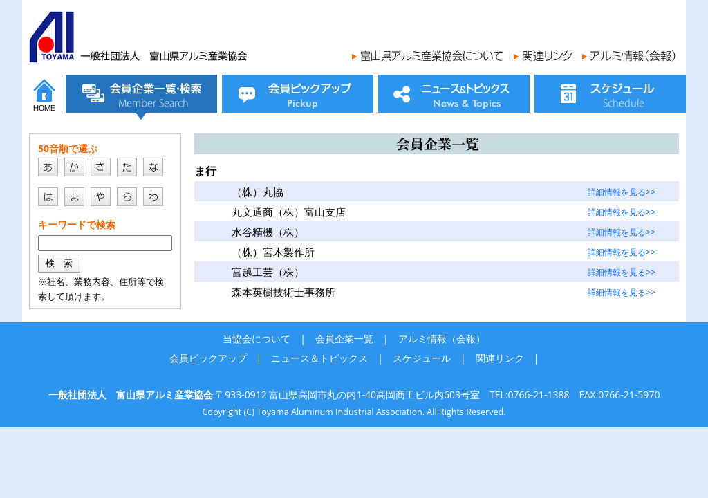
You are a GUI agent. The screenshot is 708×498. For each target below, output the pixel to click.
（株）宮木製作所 (273, 252)
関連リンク (500, 358)
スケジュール (422, 358)
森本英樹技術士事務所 (283, 292)
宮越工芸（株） (268, 272)
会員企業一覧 (344, 338)
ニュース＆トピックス (319, 358)
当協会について (256, 338)
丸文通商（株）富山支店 (289, 212)
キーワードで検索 (76, 224)
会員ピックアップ (208, 358)
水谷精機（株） (268, 232)
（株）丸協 (257, 192)
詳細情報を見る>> (621, 192)
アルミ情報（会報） (441, 338)
